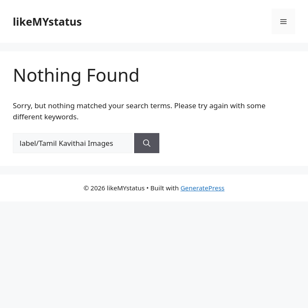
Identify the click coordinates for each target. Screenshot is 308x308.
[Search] (146, 143)
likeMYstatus (47, 21)
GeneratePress (202, 188)
